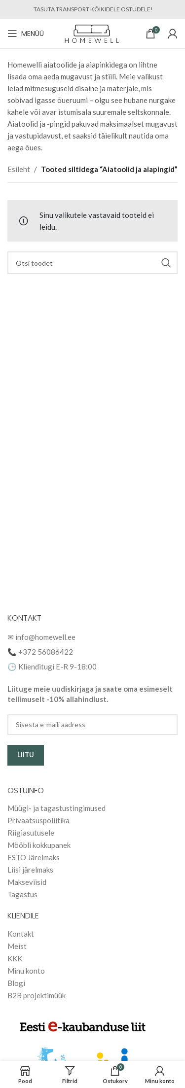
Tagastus (22, 894)
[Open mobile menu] (25, 33)
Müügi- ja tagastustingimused (56, 808)
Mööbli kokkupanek (39, 845)
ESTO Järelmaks (33, 857)
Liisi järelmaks (30, 869)
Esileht (18, 169)
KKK (14, 958)
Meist (17, 946)
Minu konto (26, 970)
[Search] (92, 262)
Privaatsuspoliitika (38, 820)
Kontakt (20, 933)
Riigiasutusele (30, 832)
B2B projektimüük (36, 995)
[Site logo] (92, 32)
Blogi (16, 983)
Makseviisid (26, 881)
